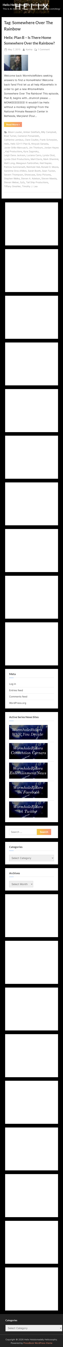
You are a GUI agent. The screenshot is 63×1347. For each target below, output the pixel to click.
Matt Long (9, 163)
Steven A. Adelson (30, 178)
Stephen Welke (12, 178)
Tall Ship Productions (37, 182)
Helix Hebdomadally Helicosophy (25, 5)
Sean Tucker (48, 171)
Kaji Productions (13, 151)
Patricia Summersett (14, 167)
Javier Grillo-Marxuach (16, 147)
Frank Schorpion (48, 139)
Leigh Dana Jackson (14, 155)
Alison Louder (15, 132)
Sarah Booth (34, 171)
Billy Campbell (48, 132)
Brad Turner (10, 136)
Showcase (29, 174)
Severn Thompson (13, 174)
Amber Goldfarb (31, 132)
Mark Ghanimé (50, 159)
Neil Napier (45, 163)
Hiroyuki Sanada (39, 143)
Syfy (22, 182)
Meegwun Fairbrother (27, 163)
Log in (12, 683)
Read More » (14, 125)
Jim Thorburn (36, 147)
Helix (6, 143)
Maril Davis (36, 159)
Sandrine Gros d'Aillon (15, 171)
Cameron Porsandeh (28, 136)
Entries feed (16, 690)
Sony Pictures (43, 174)
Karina (29, 49)
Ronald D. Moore (49, 167)
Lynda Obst (48, 155)
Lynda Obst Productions (16, 159)
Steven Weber (11, 182)
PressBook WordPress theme (37, 1343)
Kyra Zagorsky (31, 151)
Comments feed (18, 696)
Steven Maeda (49, 178)
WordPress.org (17, 702)
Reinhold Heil (33, 167)
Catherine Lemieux (14, 139)
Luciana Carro (34, 155)
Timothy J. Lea (30, 186)
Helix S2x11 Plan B (20, 143)
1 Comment (44, 50)
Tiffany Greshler (12, 186)
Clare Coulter (31, 139)
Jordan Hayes (51, 147)
